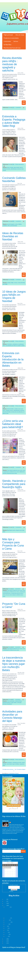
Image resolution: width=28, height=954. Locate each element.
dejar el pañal (16, 167)
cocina (16, 224)
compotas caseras (9, 410)
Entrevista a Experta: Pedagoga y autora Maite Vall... (14, 913)
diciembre (7, 907)
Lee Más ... (24, 103)
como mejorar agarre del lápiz (13, 764)
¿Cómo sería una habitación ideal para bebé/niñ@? (12, 424)
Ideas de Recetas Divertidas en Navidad (12, 236)
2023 (5, 899)
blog (8, 530)
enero (6, 936)
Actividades (9, 344)
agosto (7, 924)
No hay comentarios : (19, 164)
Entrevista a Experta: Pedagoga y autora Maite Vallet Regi (13, 121)
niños (9, 225)
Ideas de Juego (19, 35)
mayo (6, 928)
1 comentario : (18, 107)
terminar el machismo (7, 704)
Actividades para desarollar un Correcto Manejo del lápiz (12, 716)
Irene (12, 822)
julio (6, 926)
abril (6, 930)
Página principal (8, 35)
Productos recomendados (11, 38)
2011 (5, 941)
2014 (5, 903)
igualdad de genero (7, 702)
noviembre (7, 918)
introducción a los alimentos (17, 411)
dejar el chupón (10, 167)
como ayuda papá (10, 701)
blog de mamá (19, 530)
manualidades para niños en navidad (13, 345)
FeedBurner (16, 891)
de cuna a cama (9, 594)
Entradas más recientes (8, 769)
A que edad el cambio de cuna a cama (14, 470)
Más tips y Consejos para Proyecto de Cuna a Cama (13, 544)
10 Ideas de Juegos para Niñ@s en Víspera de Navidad (14, 296)
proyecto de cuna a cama (12, 473)
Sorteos (16, 41)
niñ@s (12, 282)
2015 (5, 901)
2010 (5, 943)
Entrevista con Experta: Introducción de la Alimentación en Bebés (12, 359)
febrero (7, 934)
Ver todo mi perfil (6, 835)
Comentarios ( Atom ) (14, 773)
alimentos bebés (10, 408)
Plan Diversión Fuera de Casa (12, 48)
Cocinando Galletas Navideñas (14, 179)
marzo (6, 932)
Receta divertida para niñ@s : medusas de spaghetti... (14, 909)
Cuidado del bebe (18, 701)
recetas (15, 282)
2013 (5, 905)
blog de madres (12, 530)
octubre (7, 920)
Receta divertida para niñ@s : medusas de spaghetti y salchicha (12, 64)
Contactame (7, 41)
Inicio (15, 770)
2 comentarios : (18, 527)
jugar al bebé (14, 702)
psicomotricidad (13, 225)
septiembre (8, 922)
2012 (5, 939)
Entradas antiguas (21, 769)
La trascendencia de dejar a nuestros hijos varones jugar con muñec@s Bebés (13, 664)
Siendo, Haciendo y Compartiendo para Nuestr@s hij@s (14, 484)
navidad (9, 282)
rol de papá (19, 702)
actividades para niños (17, 762)
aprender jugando (11, 224)
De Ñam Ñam (7, 44)
